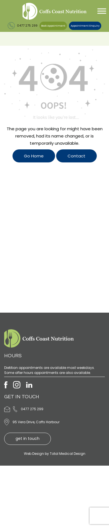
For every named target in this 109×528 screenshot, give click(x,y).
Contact (76, 156)
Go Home (34, 156)
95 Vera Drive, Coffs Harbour (36, 422)
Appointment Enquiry (85, 25)
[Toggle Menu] (101, 11)
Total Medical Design (67, 453)
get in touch (27, 438)
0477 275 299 (23, 25)
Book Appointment (53, 25)
